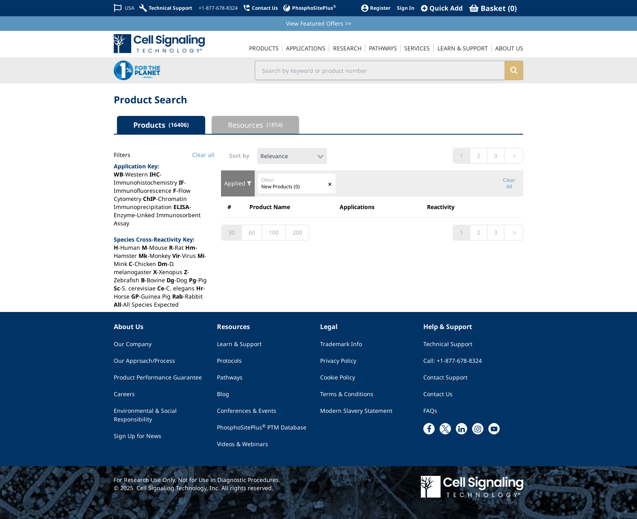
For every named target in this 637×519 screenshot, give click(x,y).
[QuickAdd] (442, 8)
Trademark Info (341, 344)
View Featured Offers (318, 23)
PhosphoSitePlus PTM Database (261, 427)
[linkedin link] (461, 428)
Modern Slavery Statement (356, 410)
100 (274, 232)
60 (252, 232)
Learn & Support (239, 344)
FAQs (430, 410)
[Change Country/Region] (124, 8)
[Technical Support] (165, 8)
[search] (514, 70)
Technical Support (447, 344)
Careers (124, 394)
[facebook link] (429, 428)
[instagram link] (477, 428)
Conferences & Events (246, 410)
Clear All (509, 183)
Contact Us (438, 394)
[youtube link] (494, 428)
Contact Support (445, 377)
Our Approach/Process (144, 360)
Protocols (229, 360)
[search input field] (380, 70)
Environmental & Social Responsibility (145, 415)
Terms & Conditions (346, 394)
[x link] (445, 428)
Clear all (203, 155)
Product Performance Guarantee (158, 377)
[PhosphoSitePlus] (309, 8)
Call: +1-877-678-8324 (452, 360)
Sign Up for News (137, 436)
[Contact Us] (260, 8)
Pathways (230, 377)
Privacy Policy (338, 360)
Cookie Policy (337, 377)
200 (297, 232)
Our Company (133, 344)
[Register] (375, 8)
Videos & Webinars (242, 444)
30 (231, 232)
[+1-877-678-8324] (217, 8)
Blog (223, 394)
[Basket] (493, 8)
